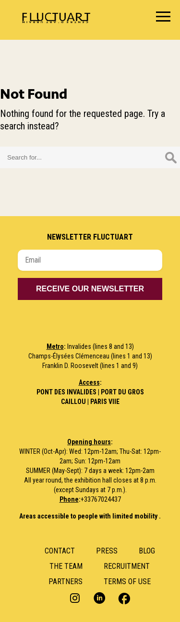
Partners (65, 581)
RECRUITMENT (127, 566)
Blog (147, 550)
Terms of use (127, 581)
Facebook (123, 598)
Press (107, 550)
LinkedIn (100, 598)
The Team (66, 566)
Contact (60, 550)
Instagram (76, 598)
